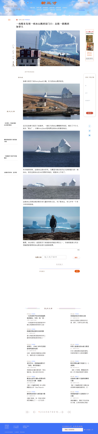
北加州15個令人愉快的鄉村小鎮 (79, 380)
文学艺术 (39, 9)
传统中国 (51, 7)
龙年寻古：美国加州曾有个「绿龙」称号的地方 (36, 365)
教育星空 (45, 9)
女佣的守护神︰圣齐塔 (10, 172)
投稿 (6, 2)
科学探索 (45, 7)
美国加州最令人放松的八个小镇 (79, 396)
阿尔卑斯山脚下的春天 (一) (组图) (79, 365)
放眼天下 (77, 377)
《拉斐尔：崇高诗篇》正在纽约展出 (10, 124)
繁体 (92, 3)
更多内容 (58, 9)
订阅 (18, 2)
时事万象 (32, 7)
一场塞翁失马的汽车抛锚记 (10, 157)
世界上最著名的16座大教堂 (79, 347)
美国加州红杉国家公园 (78, 317)
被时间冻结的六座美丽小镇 (10, 140)
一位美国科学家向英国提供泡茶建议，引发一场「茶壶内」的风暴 (36, 318)
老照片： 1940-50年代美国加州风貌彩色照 (36, 348)
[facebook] (89, 126)
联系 (12, 2)
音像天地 (52, 9)
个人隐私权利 (16, 432)
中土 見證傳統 (82, 10)
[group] (14, 10)
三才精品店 (16, 427)
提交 (76, 258)
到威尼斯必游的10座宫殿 (35, 332)
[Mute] (18, 9)
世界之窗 (38, 7)
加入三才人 (83, 2)
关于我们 (7, 426)
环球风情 (27, 19)
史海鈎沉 (65, 7)
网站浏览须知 (22, 432)
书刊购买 (25, 427)
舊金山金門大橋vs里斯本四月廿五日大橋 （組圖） (36, 380)
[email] (89, 135)
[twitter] (89, 130)
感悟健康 (58, 7)
